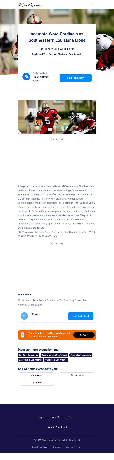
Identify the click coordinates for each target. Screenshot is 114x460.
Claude (37, 383)
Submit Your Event (57, 427)
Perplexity (77, 375)
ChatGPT (37, 375)
